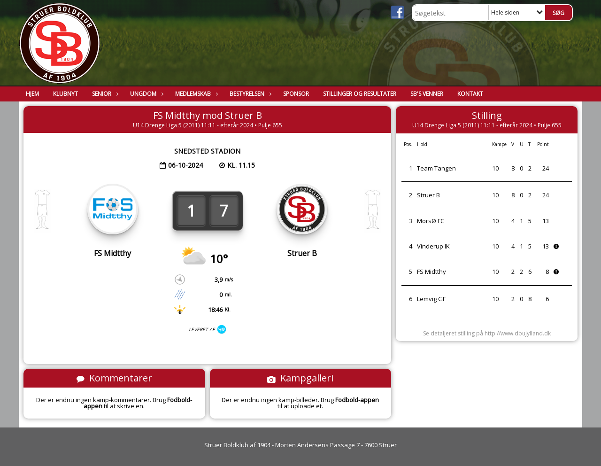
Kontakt (470, 94)
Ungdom (145, 94)
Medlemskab (195, 94)
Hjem (32, 94)
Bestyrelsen (249, 94)
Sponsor (296, 94)
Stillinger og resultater (359, 94)
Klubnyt (65, 94)
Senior (104, 94)
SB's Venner (426, 94)
